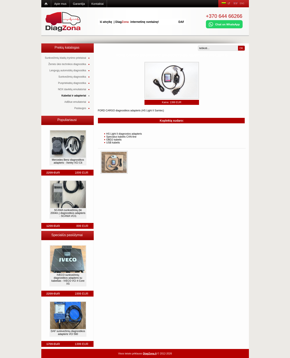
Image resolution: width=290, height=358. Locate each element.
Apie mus (60, 3)
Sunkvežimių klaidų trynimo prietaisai (65, 57)
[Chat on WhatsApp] (224, 27)
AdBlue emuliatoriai (75, 101)
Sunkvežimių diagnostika (72, 76)
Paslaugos (80, 108)
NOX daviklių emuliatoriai (72, 89)
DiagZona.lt (150, 353)
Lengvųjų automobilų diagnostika (67, 70)
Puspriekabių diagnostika (72, 83)
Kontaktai (97, 3)
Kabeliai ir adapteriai (73, 95)
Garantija (79, 3)
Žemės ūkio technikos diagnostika (67, 64)
